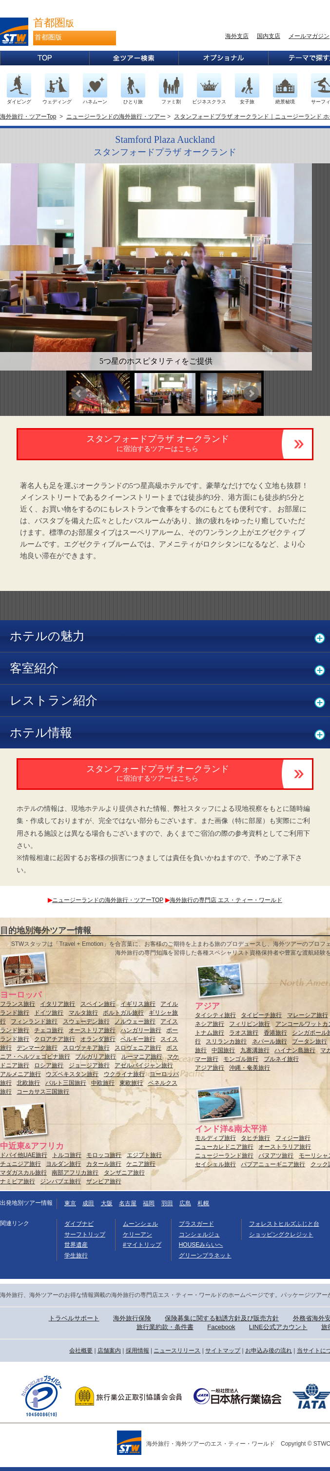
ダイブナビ (79, 1223)
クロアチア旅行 (54, 1039)
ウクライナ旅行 (124, 1074)
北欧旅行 (28, 1082)
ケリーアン (137, 1234)
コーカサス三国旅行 (43, 1091)
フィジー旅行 (293, 1138)
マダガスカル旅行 (23, 1172)
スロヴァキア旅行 (86, 1047)
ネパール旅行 (269, 1041)
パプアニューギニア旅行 (273, 1164)
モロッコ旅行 (103, 1155)
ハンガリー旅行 (140, 1030)
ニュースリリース (177, 1350)
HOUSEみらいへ (201, 1244)
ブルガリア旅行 (95, 1056)
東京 (70, 1203)
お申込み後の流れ (268, 1350)
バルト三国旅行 (65, 1082)
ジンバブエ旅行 (60, 1181)
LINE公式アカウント (278, 1327)
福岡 (149, 1203)
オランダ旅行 (98, 1039)
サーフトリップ (84, 1234)
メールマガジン (309, 36)
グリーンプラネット (205, 1255)
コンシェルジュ (199, 1234)
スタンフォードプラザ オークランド (157, 443)
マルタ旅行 (83, 1012)
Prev (79, 393)
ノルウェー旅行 (135, 1021)
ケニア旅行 (140, 1163)
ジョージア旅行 (89, 1065)
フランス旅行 (17, 1003)
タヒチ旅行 (255, 1138)
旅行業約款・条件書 (165, 1327)
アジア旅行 (209, 1067)
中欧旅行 (103, 1082)
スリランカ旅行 (226, 1041)
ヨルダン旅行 (63, 1163)
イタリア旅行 (57, 1003)
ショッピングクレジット (281, 1234)
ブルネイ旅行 (281, 1059)
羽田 (167, 1203)
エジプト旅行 (144, 1155)
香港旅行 (275, 1032)
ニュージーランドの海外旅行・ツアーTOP (105, 900)
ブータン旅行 (309, 1041)
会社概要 (81, 1350)
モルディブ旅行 (215, 1138)
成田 (88, 1203)
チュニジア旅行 (20, 1163)
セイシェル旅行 (215, 1164)
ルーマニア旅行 (141, 1056)
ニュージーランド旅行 (224, 1155)
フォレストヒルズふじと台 (284, 1223)
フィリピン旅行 (249, 1023)
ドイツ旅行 (48, 1012)
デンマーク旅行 (37, 1047)
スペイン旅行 (98, 1003)
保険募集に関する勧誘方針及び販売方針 (222, 1318)
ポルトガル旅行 (123, 1012)
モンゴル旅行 (240, 1059)
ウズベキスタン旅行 (72, 1074)
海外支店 (237, 36)
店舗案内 (109, 1350)
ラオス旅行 (243, 1032)
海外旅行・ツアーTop (28, 116)
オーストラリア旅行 (284, 1146)
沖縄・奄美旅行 (249, 1067)
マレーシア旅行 (307, 1015)
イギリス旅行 (137, 1003)
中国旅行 (223, 1050)
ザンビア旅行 (103, 1181)
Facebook (221, 1327)
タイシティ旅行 (215, 1015)
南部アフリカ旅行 (75, 1172)
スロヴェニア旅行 (138, 1047)
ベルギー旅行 (137, 1039)
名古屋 (127, 1203)
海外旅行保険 (132, 1318)
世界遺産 (76, 1244)
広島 (185, 1203)
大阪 (107, 1203)
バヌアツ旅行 (275, 1155)
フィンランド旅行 (34, 1021)
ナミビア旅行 (17, 1181)
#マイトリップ (142, 1244)
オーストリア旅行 (92, 1030)
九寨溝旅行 (255, 1050)
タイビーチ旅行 (261, 1015)
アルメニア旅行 (20, 1074)
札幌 (203, 1203)
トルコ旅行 (66, 1155)
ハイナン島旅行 (294, 1050)
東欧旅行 (131, 1082)
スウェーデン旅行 (86, 1021)
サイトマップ (222, 1350)
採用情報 (137, 1350)
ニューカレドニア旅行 (224, 1146)
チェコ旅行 (48, 1030)
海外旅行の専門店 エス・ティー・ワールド (223, 900)
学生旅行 (76, 1255)
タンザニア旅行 (124, 1172)
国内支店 (268, 36)
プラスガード (196, 1223)
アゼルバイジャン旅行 (144, 1065)
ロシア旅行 (48, 1065)
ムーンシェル (140, 1223)
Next (251, 393)
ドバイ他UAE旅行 (23, 1155)
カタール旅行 (103, 1163)
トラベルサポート (74, 1318)
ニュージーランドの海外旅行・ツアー (116, 116)
